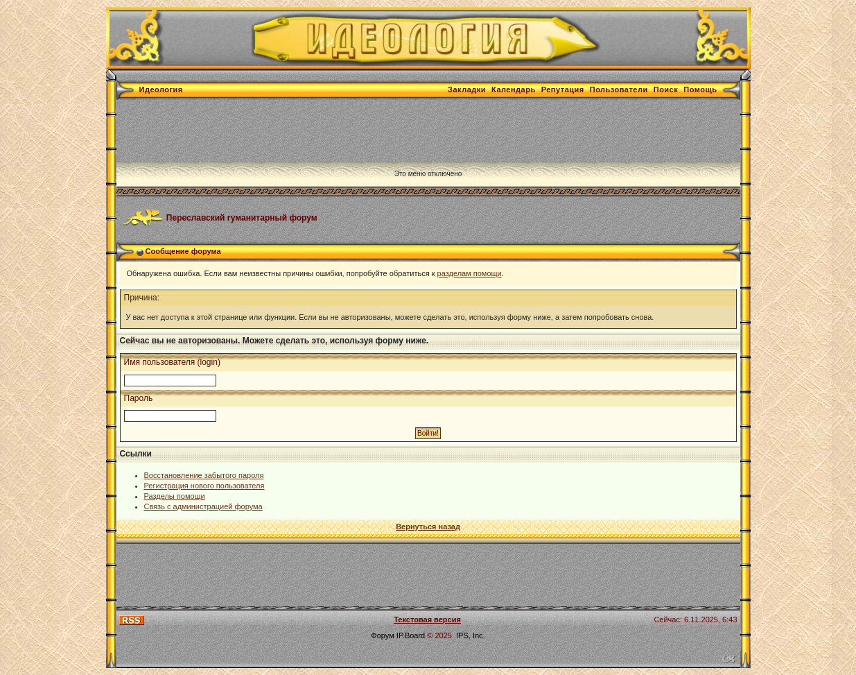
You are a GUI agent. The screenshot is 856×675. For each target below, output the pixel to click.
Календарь (513, 89)
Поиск (666, 89)
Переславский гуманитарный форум (241, 217)
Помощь (700, 89)
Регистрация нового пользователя (204, 485)
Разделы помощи (174, 496)
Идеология (161, 89)
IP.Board (410, 635)
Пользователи (619, 89)
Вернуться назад (428, 526)
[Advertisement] (368, 131)
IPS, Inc (469, 635)
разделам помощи (469, 273)
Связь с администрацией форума (203, 506)
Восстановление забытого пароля (204, 475)
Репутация (562, 89)
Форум (382, 635)
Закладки (467, 89)
